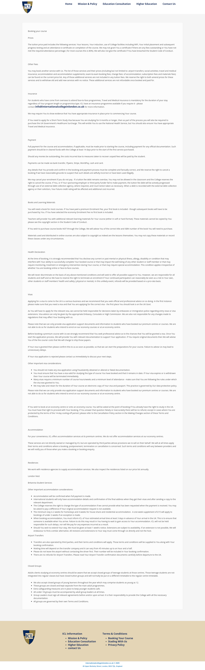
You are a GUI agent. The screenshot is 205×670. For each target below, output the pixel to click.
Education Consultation (117, 3)
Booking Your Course (120, 638)
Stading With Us (117, 641)
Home (68, 3)
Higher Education (146, 3)
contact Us (74, 648)
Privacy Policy (116, 644)
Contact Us (169, 3)
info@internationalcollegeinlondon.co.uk (59, 106)
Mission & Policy (87, 3)
